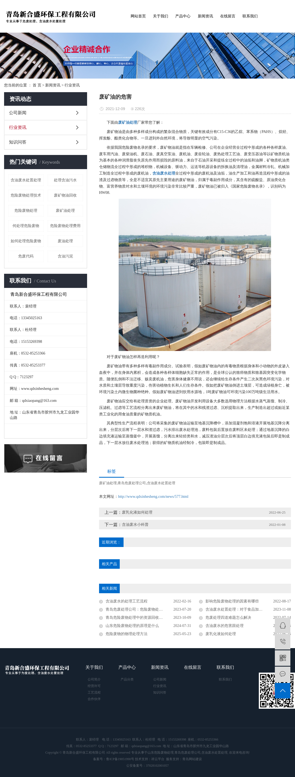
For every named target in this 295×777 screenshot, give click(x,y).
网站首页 (138, 16)
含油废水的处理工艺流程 (127, 601)
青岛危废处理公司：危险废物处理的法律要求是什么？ (148, 609)
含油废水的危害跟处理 (224, 626)
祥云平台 (157, 759)
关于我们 (160, 16)
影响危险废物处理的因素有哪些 (232, 601)
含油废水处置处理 (26, 180)
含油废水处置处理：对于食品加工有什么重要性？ (247, 609)
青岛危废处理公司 (132, 483)
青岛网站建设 (192, 759)
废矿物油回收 (65, 195)
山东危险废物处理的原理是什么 (132, 626)
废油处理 (65, 241)
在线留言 (227, 16)
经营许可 (94, 686)
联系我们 (250, 16)
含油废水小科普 (135, 525)
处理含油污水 (65, 180)
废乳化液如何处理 (137, 512)
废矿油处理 (65, 211)
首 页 (37, 85)
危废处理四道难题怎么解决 (228, 618)
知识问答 (17, 142)
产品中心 (182, 16)
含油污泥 (65, 256)
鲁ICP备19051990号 (120, 759)
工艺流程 (94, 692)
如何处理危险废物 (26, 241)
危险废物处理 (25, 211)
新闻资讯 (205, 16)
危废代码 (25, 256)
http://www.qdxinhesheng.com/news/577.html (153, 497)
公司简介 (94, 679)
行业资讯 (72, 85)
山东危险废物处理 (161, 752)
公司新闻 (17, 112)
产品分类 (127, 679)
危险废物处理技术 (26, 195)
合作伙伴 (94, 699)
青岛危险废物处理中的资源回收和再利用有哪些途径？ (148, 618)
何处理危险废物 (26, 226)
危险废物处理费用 (65, 226)
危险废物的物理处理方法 (127, 634)
